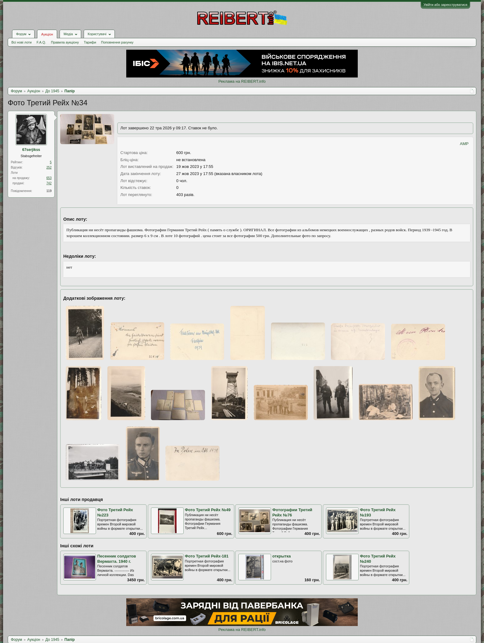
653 (49, 178)
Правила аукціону (65, 42)
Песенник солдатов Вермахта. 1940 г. (116, 559)
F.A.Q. (41, 42)
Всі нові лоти (21, 42)
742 (49, 183)
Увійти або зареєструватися (445, 4)
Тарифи (90, 42)
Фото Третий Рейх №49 (208, 509)
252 (49, 167)
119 (49, 191)
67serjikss (31, 150)
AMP (464, 143)
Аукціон (47, 34)
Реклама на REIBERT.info (241, 81)
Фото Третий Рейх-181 (207, 556)
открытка (281, 556)
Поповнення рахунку (117, 42)
